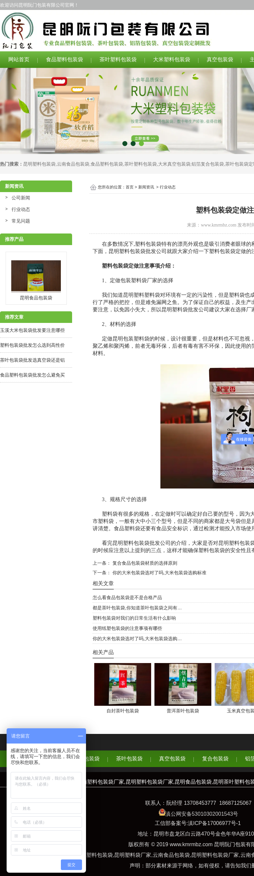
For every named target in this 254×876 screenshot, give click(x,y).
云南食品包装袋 (73, 164)
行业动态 (21, 209)
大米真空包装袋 (174, 164)
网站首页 (18, 59)
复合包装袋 (215, 758)
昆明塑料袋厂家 (132, 855)
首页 (130, 187)
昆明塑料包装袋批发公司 (137, 251)
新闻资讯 (146, 187)
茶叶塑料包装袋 (118, 59)
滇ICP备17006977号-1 (214, 823)
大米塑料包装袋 (171, 59)
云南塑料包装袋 (94, 855)
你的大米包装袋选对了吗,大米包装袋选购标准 (158, 572)
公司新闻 (21, 197)
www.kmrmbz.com (218, 225)
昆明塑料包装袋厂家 (215, 855)
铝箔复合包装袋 (207, 164)
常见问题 (21, 221)
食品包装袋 (86, 758)
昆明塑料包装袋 (39, 164)
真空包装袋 (220, 59)
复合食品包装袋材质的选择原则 (144, 563)
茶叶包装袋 (129, 758)
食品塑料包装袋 (64, 59)
